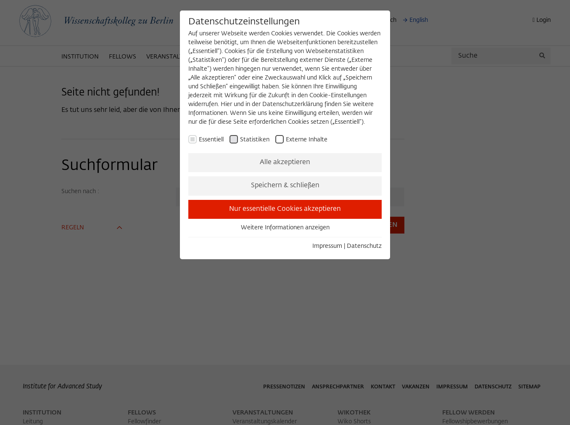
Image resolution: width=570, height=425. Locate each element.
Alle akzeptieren (285, 162)
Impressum (327, 246)
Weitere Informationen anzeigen (285, 228)
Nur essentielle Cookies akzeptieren (285, 209)
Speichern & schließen (285, 185)
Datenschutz (364, 246)
